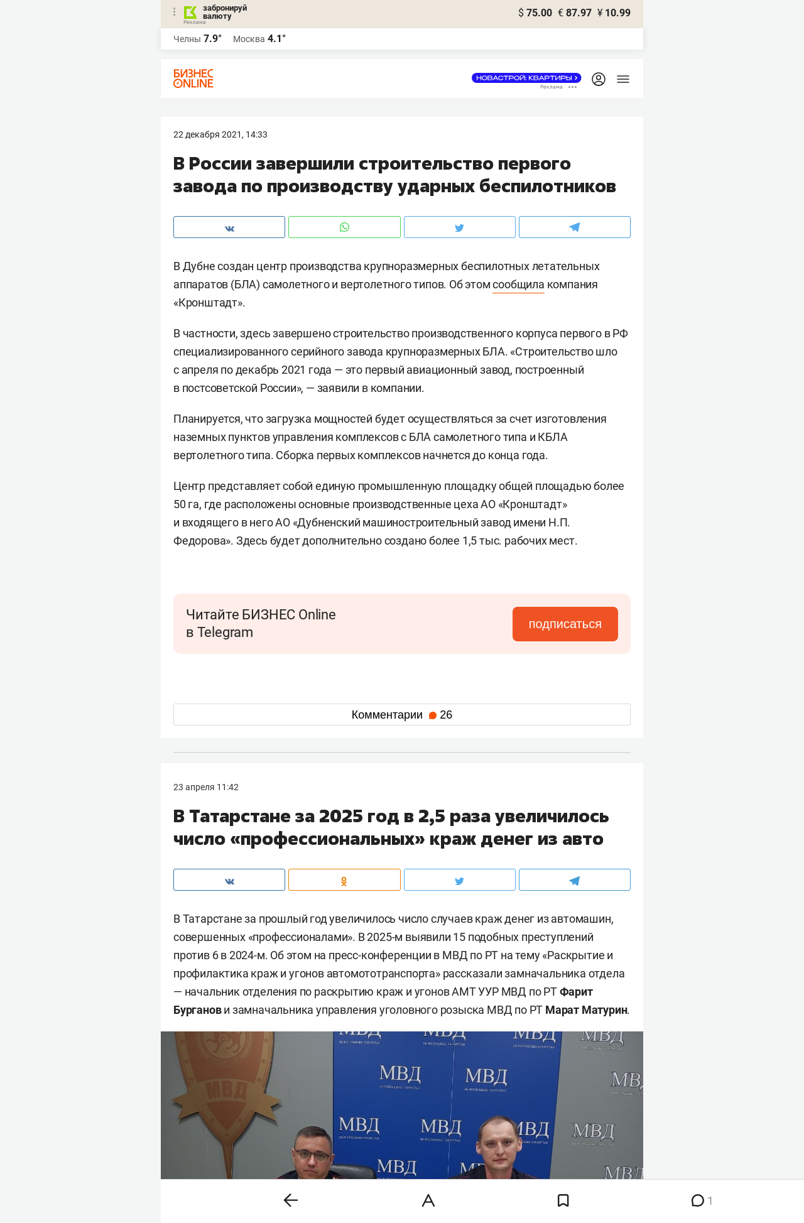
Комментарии (402, 715)
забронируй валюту (225, 12)
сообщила (518, 284)
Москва (249, 39)
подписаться (565, 624)
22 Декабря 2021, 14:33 (220, 134)
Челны (187, 39)
